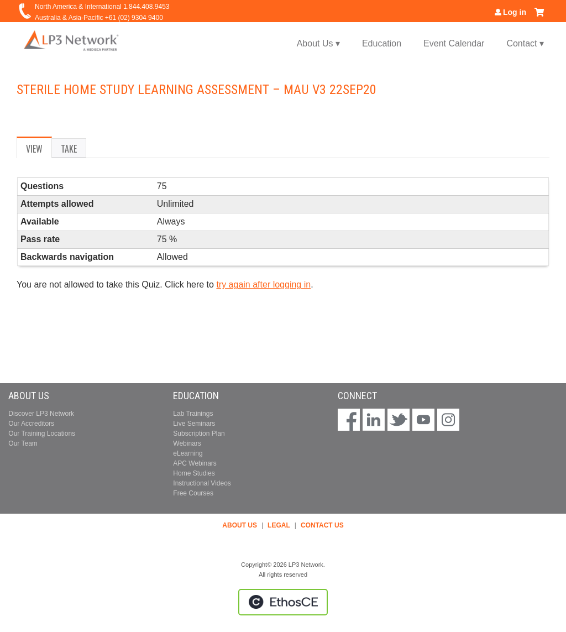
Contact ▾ (525, 43)
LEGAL (279, 525)
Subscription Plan (198, 433)
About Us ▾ (318, 43)
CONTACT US (322, 525)
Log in (514, 12)
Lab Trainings (193, 413)
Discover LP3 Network (41, 413)
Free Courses (193, 493)
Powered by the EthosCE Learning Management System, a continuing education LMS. (283, 602)
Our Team (22, 443)
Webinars (187, 443)
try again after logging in (263, 284)
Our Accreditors (31, 423)
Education (381, 43)
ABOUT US (239, 525)
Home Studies (193, 473)
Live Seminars (194, 423)
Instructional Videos (202, 483)
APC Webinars (194, 463)
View (39, 150)
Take (69, 148)
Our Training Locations (41, 433)
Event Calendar (453, 43)
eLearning (187, 453)
